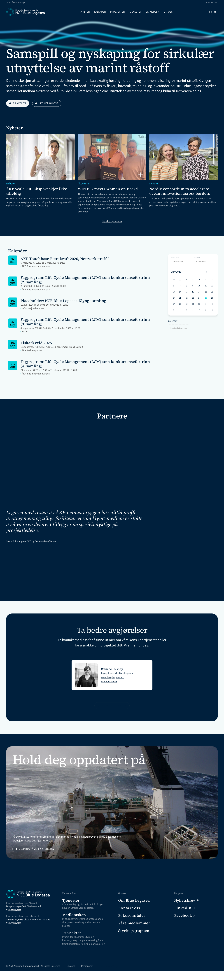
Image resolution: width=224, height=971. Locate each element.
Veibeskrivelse (13, 910)
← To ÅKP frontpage (16, 2)
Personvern (87, 966)
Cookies (71, 966)
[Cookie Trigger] (109, 966)
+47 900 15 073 (109, 681)
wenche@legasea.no (112, 677)
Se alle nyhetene (112, 221)
